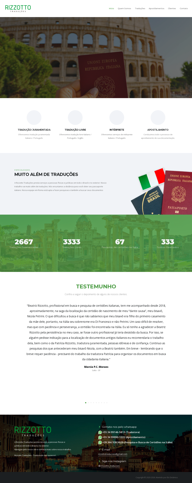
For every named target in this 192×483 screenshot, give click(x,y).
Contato (184, 8)
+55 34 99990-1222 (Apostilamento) (121, 437)
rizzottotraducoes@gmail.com (112, 454)
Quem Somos (124, 8)
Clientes (172, 8)
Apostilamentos (156, 8)
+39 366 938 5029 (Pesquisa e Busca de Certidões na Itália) (135, 442)
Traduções (140, 8)
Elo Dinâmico (172, 477)
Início (111, 8)
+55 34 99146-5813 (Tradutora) (119, 432)
